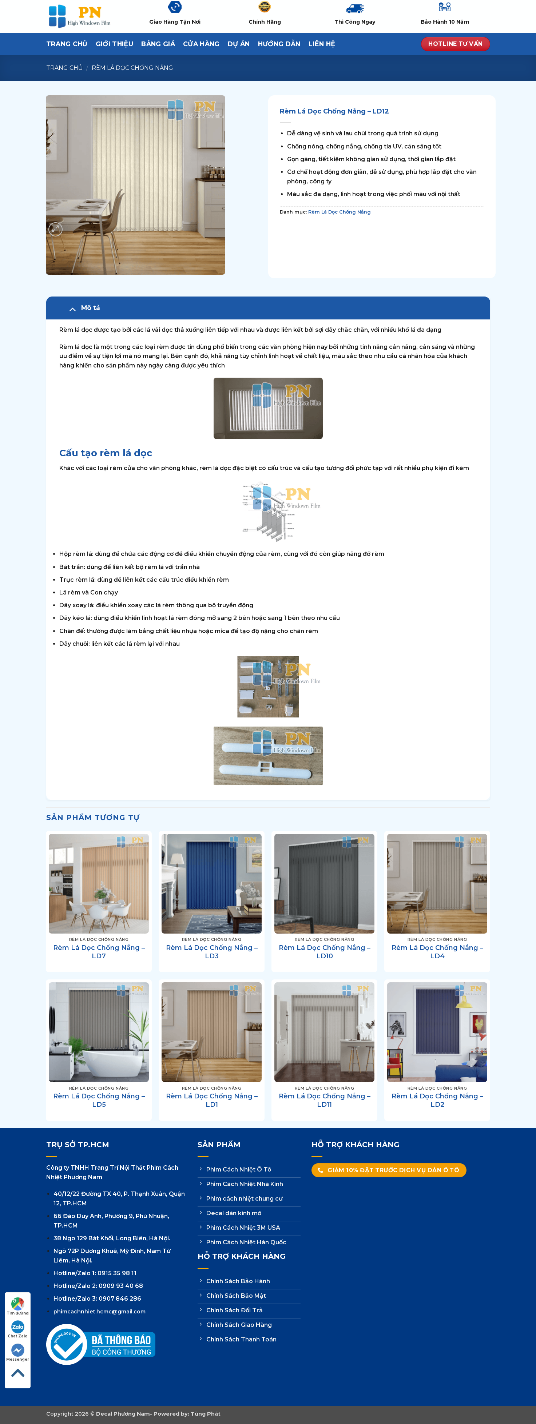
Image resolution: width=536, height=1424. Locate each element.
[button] (55, 229)
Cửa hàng (201, 44)
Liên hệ (322, 44)
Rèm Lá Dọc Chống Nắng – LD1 (212, 1100)
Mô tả (82, 309)
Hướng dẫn (279, 44)
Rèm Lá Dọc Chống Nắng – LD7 (99, 952)
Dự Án (239, 44)
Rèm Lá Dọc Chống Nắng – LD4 (437, 952)
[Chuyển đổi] (72, 309)
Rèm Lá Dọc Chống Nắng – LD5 (99, 1100)
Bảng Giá (158, 44)
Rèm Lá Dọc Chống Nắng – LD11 (324, 1100)
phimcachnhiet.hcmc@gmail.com (99, 1311)
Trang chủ (64, 67)
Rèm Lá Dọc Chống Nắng (132, 67)
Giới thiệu (115, 44)
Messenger (17, 1353)
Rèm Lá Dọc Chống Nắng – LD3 (212, 952)
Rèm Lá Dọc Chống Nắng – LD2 (437, 1100)
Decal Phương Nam (123, 1414)
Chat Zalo (18, 1329)
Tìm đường (18, 1306)
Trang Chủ (67, 44)
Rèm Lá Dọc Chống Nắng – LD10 (324, 952)
